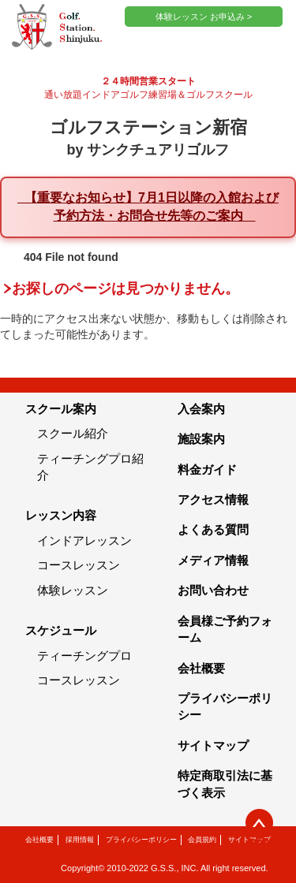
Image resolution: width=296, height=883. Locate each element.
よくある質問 (213, 529)
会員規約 (202, 840)
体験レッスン (72, 590)
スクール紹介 (72, 433)
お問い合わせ (213, 590)
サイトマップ (213, 745)
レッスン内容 (60, 515)
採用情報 (80, 840)
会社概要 (201, 668)
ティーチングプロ (84, 655)
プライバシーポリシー (141, 840)
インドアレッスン (84, 540)
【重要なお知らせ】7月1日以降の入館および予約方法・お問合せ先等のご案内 (148, 206)
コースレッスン (78, 565)
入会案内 (201, 408)
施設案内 (201, 438)
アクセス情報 (213, 499)
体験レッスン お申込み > (204, 16)
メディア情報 (213, 560)
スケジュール (60, 630)
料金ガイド (207, 469)
